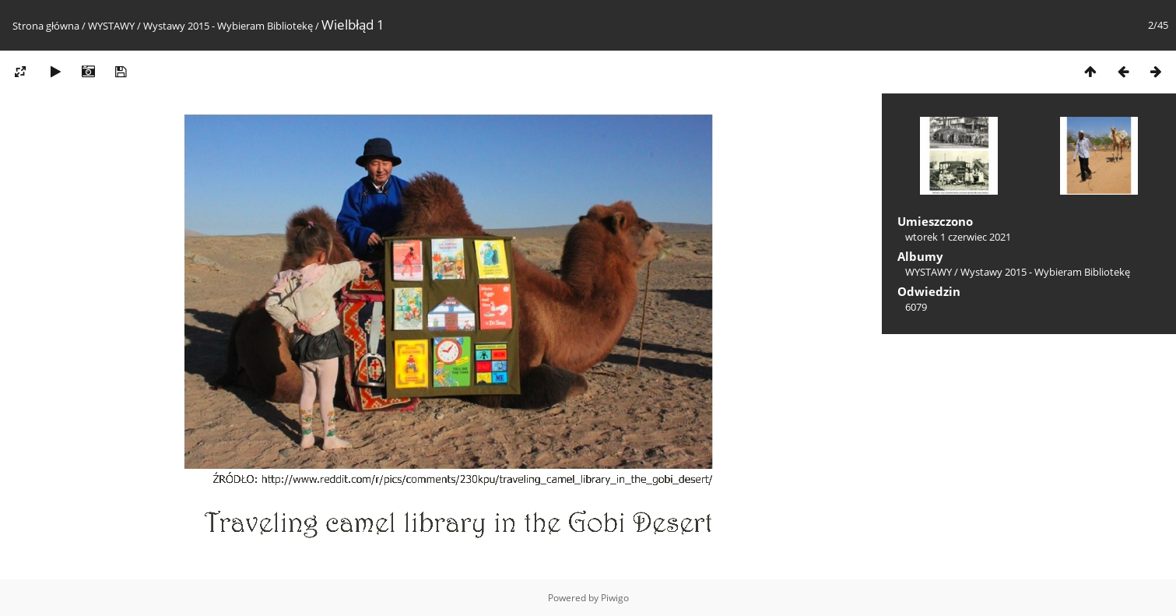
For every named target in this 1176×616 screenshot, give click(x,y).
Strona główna (45, 26)
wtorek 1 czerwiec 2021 (958, 237)
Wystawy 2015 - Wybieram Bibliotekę (228, 26)
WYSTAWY (111, 26)
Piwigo (615, 597)
